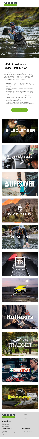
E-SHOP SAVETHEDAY (26, 431)
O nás (25, 417)
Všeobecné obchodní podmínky (9, 433)
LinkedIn (4, 434)
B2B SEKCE (4, 431)
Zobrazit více (19, 110)
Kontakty (26, 418)
